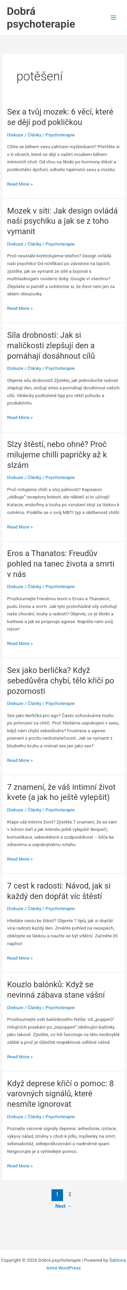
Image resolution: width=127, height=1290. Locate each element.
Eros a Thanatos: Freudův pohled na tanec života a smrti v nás (60, 564)
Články (34, 134)
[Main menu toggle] (114, 18)
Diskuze (15, 134)
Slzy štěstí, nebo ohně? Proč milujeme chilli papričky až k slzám (57, 455)
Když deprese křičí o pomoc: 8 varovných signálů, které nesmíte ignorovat (60, 1094)
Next (63, 1206)
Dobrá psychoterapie (41, 17)
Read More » (20, 184)
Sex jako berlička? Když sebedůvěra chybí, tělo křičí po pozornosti (60, 681)
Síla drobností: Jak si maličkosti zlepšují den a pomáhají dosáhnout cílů (51, 345)
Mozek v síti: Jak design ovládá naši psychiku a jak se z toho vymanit (62, 221)
